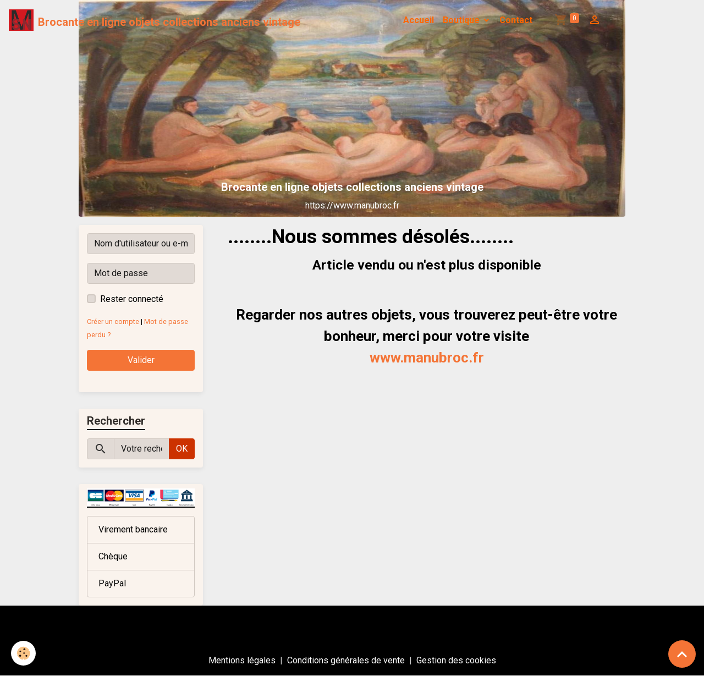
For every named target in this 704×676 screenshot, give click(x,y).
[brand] (154, 20)
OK (182, 448)
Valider (141, 360)
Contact (515, 20)
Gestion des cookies (456, 660)
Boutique (462, 20)
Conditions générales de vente (346, 660)
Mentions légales (242, 660)
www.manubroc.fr (427, 357)
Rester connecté (131, 299)
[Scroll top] (682, 654)
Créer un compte (113, 321)
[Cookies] (23, 653)
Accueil (418, 20)
